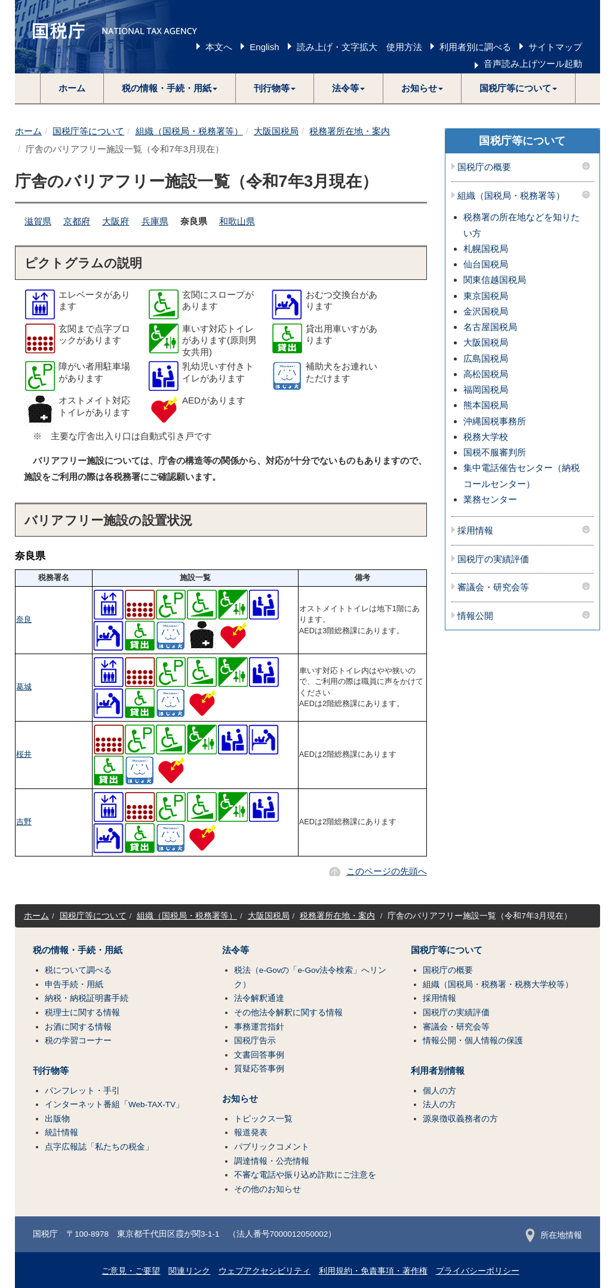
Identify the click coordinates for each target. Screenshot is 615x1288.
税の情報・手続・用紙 (77, 950)
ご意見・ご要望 (131, 1271)
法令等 (235, 950)
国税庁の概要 (484, 167)
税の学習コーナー (78, 1040)
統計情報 (61, 1132)
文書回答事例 (259, 1054)
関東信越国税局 (494, 280)
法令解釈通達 (259, 998)
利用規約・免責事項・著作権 (373, 1271)
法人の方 (439, 1104)
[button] (170, 88)
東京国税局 (485, 296)
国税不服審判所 (494, 452)
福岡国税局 (485, 389)
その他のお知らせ (267, 1189)
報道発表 (250, 1132)
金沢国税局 (485, 311)
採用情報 (475, 530)
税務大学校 (485, 437)
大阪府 (115, 221)
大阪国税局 (276, 131)
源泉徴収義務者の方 (460, 1118)
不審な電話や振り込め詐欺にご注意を (305, 1174)
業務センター (490, 499)
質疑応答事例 (259, 1068)
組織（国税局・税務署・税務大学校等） (498, 984)
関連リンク (189, 1271)
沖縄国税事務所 (494, 421)
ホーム (72, 88)
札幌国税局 (485, 249)
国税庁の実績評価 (493, 559)
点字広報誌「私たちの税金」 (99, 1146)
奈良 (24, 619)
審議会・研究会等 (493, 587)
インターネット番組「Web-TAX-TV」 (114, 1104)
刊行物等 (51, 1071)
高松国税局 (485, 374)
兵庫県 (155, 221)
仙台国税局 (485, 264)
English (264, 47)
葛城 (24, 686)
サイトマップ (555, 47)
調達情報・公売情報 (271, 1161)
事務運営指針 (259, 1026)
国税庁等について (88, 131)
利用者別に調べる (475, 47)
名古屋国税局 (490, 327)
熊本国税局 (485, 405)
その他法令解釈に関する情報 (288, 1012)
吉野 (24, 821)
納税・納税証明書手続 (86, 998)
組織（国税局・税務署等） (189, 131)
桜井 (24, 754)
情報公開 (475, 616)
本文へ (218, 47)
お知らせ (240, 1099)
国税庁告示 (255, 1040)
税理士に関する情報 (82, 1012)
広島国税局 (485, 358)
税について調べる (78, 970)
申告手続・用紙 (74, 984)
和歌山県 (237, 221)
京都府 (76, 221)
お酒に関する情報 (78, 1026)
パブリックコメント (271, 1146)
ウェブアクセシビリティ (264, 1271)
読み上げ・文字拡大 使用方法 (359, 47)
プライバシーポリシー (477, 1271)
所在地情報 (553, 1235)
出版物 (57, 1118)
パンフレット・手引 (82, 1090)
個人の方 (439, 1090)
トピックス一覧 (263, 1118)
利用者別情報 (438, 1071)
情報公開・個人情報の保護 (473, 1040)
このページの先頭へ (386, 871)
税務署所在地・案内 (349, 131)
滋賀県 (37, 221)
